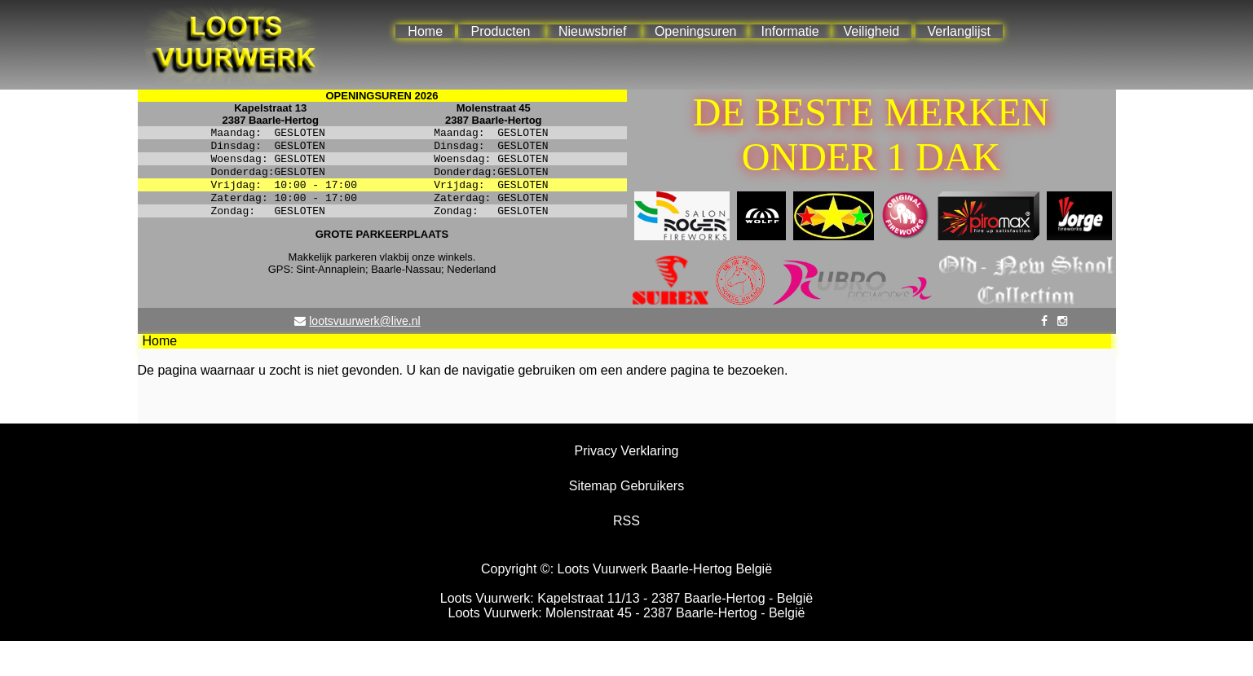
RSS (626, 522)
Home (425, 31)
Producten (500, 31)
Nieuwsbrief (592, 31)
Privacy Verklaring (626, 452)
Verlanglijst (959, 31)
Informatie (789, 31)
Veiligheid (872, 31)
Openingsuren (696, 31)
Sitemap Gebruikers (626, 487)
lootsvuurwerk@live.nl (364, 322)
